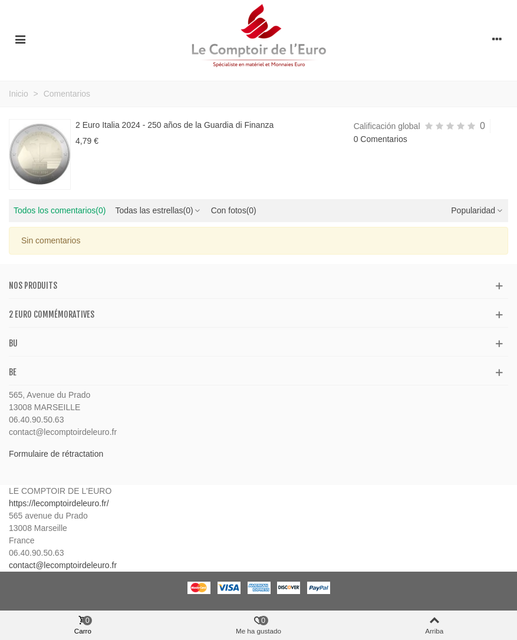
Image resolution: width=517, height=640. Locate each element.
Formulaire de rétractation (56, 453)
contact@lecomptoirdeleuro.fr (63, 565)
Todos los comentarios (60, 210)
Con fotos (233, 210)
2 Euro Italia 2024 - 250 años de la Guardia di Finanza (174, 125)
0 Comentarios (380, 139)
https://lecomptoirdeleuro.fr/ (59, 503)
